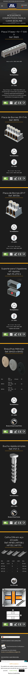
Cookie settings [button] (13, 670)
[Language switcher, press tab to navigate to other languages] (10, 637)
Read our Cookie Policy (14, 673)
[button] (2, 6)
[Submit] (25, 662)
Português (24, 6)
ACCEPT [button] (22, 670)
